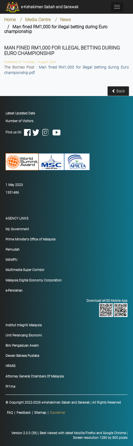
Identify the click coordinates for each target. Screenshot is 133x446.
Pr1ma (10, 386)
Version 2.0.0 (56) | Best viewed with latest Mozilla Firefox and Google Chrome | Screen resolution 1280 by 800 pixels (69, 435)
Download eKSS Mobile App (67, 308)
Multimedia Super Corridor (25, 270)
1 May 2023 (14, 185)
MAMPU (11, 260)
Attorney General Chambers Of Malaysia (35, 376)
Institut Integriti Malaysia (24, 325)
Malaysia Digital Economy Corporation (34, 280)
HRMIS (10, 366)
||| (36, 413)
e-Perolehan (14, 290)
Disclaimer (57, 413)
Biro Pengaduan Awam (22, 346)
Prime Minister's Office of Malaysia (30, 239)
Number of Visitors (19, 121)
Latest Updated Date (20, 113)
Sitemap (40, 413)
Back (118, 91)
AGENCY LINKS (17, 218)
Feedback (24, 413)
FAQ (10, 413)
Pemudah (13, 249)
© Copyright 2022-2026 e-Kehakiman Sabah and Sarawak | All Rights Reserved (63, 402)
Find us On (33, 132)
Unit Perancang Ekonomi (24, 335)
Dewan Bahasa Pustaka (22, 356)
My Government (17, 229)
